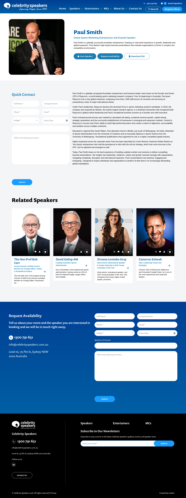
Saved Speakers (173, 3)
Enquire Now (172, 9)
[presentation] (30, 172)
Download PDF (137, 56)
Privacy (53, 493)
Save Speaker (86, 56)
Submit (22, 182)
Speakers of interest (103, 340)
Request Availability (110, 56)
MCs (148, 423)
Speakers (87, 423)
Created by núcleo (166, 493)
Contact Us (22, 475)
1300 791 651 (152, 3)
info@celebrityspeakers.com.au (28, 344)
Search (153, 9)
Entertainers (121, 423)
